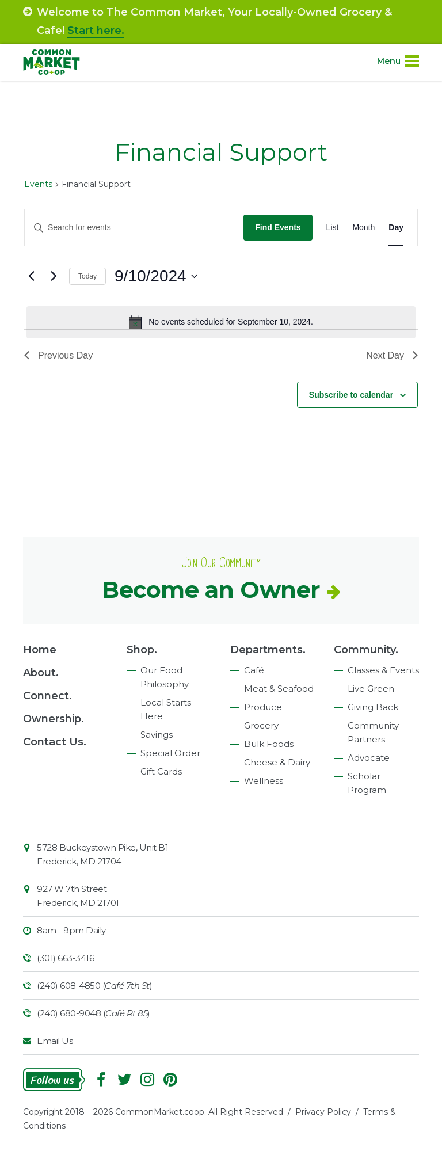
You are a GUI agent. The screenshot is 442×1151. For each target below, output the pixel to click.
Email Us (55, 1040)
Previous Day (58, 355)
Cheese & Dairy (277, 762)
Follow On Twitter (124, 1079)
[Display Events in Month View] (363, 227)
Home (39, 649)
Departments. (268, 649)
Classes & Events (383, 670)
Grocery (261, 725)
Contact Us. (54, 741)
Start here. (95, 30)
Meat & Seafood (279, 688)
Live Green (371, 688)
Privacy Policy (323, 1112)
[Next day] (53, 276)
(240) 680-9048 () (93, 1013)
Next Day (392, 355)
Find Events (277, 227)
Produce (263, 707)
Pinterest (170, 1079)
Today (87, 276)
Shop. (142, 649)
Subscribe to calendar (351, 394)
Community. (366, 649)
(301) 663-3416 (65, 957)
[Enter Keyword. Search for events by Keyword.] (134, 227)
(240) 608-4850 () (94, 985)
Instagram (147, 1079)
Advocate (369, 757)
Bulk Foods (269, 743)
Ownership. (53, 718)
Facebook (101, 1079)
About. (41, 672)
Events (38, 184)
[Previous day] (31, 276)
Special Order (170, 753)
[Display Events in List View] (332, 227)
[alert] (221, 322)
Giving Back (373, 707)
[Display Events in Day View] (395, 227)
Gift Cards (161, 771)
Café (254, 670)
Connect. (47, 695)
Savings (156, 734)
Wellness (263, 780)
